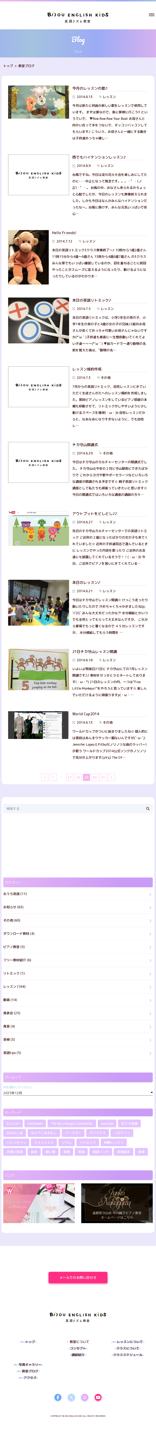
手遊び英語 (14, 1152)
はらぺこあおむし (44, 1133)
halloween (35, 1123)
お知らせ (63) (13, 907)
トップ (8, 66)
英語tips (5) (12, 1053)
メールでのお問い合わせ (83, 1277)
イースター (73, 1133)
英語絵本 (123, 1152)
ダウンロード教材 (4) (19, 933)
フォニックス (44, 1142)
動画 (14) (10, 1000)
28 (78, 777)
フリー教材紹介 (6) (17, 960)
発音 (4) (9, 1026)
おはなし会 (14, 1133)
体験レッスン (114, 1142)
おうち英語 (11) (15, 894)
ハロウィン (122, 1133)
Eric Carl (13, 1123)
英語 (81, 1152)
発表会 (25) (11, 1013)
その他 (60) (11, 920)
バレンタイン (16, 1142)
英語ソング (101, 1152)
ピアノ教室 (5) (14, 947)
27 (70, 777)
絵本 (34, 1152)
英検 (66, 1152)
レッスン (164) (14, 986)
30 (95, 777)
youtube (107, 1123)
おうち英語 (129, 1123)
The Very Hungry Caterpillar (72, 1123)
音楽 (141, 1152)
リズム (67, 1142)
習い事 (50, 1152)
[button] (151, 15)
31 (103, 777)
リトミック (88, 1142)
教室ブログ (26, 66)
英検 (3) (9, 1039)
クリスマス (97, 1133)
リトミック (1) (14, 973)
